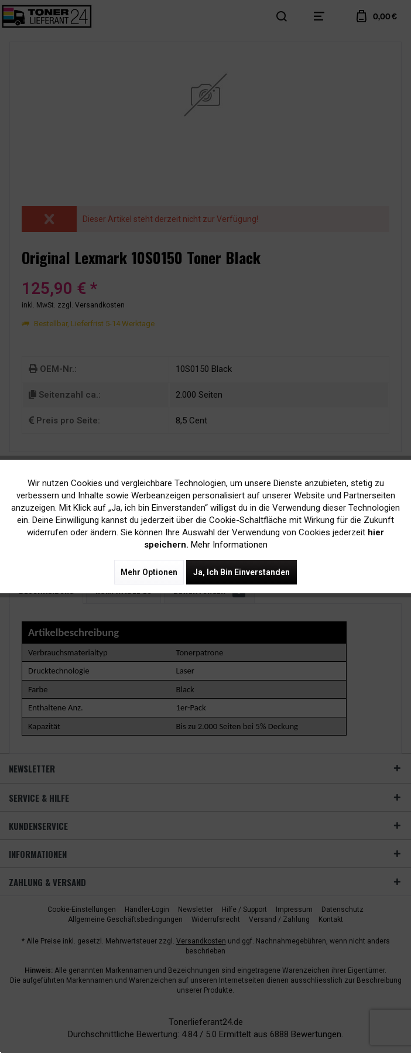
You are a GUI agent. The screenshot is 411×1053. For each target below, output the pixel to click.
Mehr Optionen (149, 572)
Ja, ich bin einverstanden (241, 572)
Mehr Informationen (229, 544)
